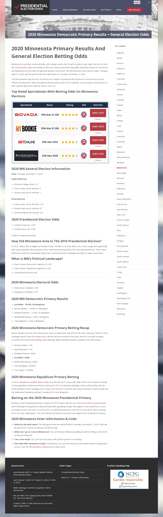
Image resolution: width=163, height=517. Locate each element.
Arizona (120, 63)
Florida (120, 94)
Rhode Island (122, 251)
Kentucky (121, 136)
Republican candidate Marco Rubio (34, 382)
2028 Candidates (70, 10)
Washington (122, 293)
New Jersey (122, 204)
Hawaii (120, 105)
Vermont (120, 282)
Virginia (120, 288)
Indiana (120, 120)
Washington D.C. (124, 298)
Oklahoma (121, 235)
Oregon (120, 241)
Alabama (120, 52)
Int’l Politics (106, 10)
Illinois (119, 115)
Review (98, 119)
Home (55, 10)
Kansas (120, 131)
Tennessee (122, 267)
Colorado (121, 79)
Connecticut (122, 84)
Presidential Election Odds (72, 472)
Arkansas (121, 68)
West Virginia (122, 303)
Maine (119, 146)
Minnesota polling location (77, 431)
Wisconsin (121, 308)
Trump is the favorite (53, 389)
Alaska (119, 58)
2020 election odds (23, 67)
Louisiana (121, 141)
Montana (120, 183)
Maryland (121, 152)
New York (121, 214)
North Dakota (123, 225)
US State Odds (89, 10)
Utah (119, 277)
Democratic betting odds (35, 340)
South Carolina (123, 256)
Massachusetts (123, 157)
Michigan (120, 162)
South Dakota (122, 261)
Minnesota (122, 167)
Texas (119, 272)
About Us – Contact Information (75, 477)
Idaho (119, 110)
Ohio (119, 230)
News (137, 2)
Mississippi (121, 173)
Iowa (119, 126)
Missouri (120, 178)
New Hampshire (124, 199)
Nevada (120, 194)
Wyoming (121, 314)
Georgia (120, 99)
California (121, 73)
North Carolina (123, 220)
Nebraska (121, 188)
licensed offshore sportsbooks (92, 403)
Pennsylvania (122, 246)
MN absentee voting (38, 447)
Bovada (32, 235)
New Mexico (122, 209)
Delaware (121, 89)
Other (119, 10)
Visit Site (98, 112)
